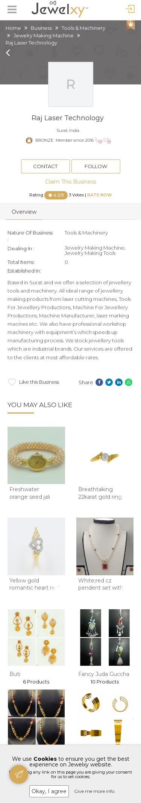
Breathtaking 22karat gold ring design (100, 496)
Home (13, 28)
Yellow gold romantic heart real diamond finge (34, 588)
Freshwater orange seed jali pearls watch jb (29, 496)
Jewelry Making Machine (44, 35)
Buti (14, 674)
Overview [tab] (24, 211)
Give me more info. (94, 791)
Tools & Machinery (83, 28)
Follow (96, 166)
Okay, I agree (49, 791)
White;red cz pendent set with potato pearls (100, 588)
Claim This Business (70, 181)
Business (41, 28)
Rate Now (99, 194)
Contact (45, 166)
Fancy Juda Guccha (103, 674)
